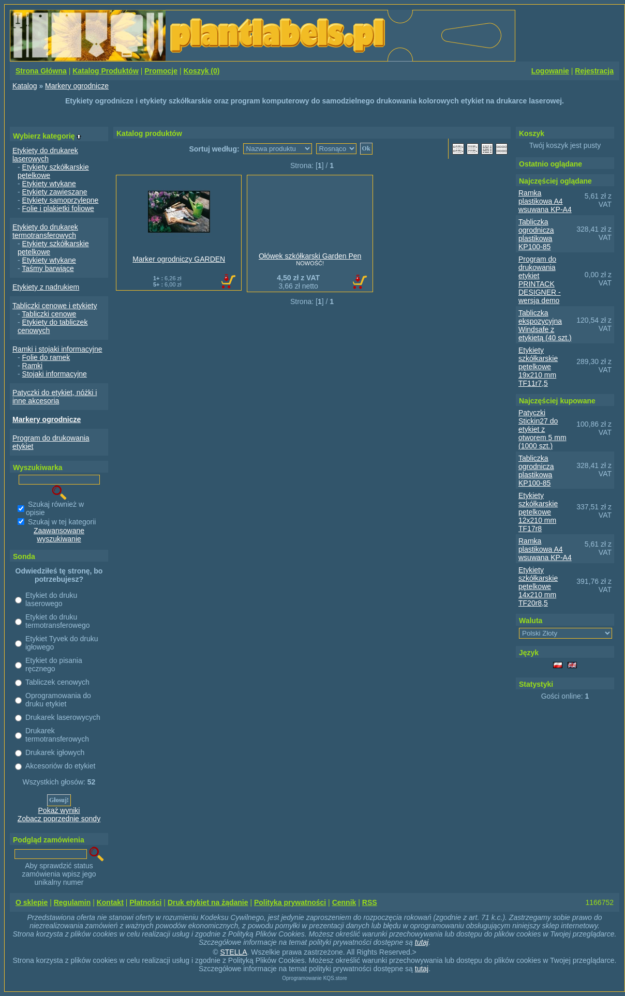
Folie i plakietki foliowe (58, 208)
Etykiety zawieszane (54, 192)
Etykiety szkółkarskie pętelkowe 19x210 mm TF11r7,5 (538, 366)
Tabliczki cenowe (49, 314)
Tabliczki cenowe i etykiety (54, 305)
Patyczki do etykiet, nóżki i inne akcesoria (54, 396)
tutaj (421, 942)
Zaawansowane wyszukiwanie (59, 534)
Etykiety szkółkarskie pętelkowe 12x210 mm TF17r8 (538, 512)
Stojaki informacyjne (54, 374)
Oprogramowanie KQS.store (314, 978)
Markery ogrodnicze (77, 86)
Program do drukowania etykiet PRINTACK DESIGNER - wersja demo (539, 280)
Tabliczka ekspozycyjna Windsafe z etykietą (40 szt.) (545, 325)
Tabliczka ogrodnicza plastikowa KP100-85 (536, 234)
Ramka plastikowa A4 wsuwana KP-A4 (545, 201)
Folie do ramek (46, 357)
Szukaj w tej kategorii (62, 522)
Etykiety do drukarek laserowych (45, 154)
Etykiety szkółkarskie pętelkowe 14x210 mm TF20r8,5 (538, 586)
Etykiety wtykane (49, 183)
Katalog (24, 86)
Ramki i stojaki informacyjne (57, 349)
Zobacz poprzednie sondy (59, 818)
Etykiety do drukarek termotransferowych (45, 231)
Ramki (32, 365)
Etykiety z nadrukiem (45, 287)
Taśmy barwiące (47, 268)
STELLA (233, 952)
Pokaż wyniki (59, 810)
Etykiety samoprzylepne (60, 200)
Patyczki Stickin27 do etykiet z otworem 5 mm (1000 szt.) (542, 429)
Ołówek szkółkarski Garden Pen (310, 256)
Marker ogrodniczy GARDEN (178, 259)
